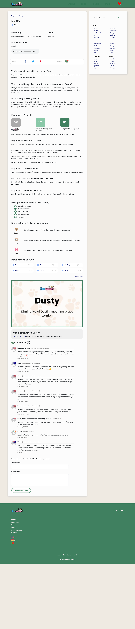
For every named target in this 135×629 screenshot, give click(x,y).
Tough (112, 46)
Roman (112, 61)
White (96, 59)
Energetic (97, 50)
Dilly (66, 381)
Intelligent (97, 48)
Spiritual (96, 31)
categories (71, 4)
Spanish (112, 63)
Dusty (21, 16)
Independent (98, 44)
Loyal (112, 53)
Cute (95, 28)
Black (95, 61)
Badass (112, 35)
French (112, 68)
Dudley (67, 376)
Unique (112, 28)
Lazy (95, 53)
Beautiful (96, 37)
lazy (16, 352)
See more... (79, 387)
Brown (96, 63)
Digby (42, 381)
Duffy (17, 381)
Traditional (97, 33)
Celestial (113, 31)
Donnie (42, 376)
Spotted (96, 66)
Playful (96, 46)
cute (16, 362)
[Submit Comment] (21, 601)
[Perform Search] (118, 18)
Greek (112, 59)
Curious (112, 48)
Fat (95, 68)
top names (95, 4)
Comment (15, 583)
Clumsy (112, 50)
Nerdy (112, 33)
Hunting (112, 37)
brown (16, 341)
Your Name (16, 574)
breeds (83, 4)
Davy (17, 376)
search (107, 4)
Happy (112, 44)
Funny (96, 35)
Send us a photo (19, 447)
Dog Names (14, 16)
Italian (112, 66)
